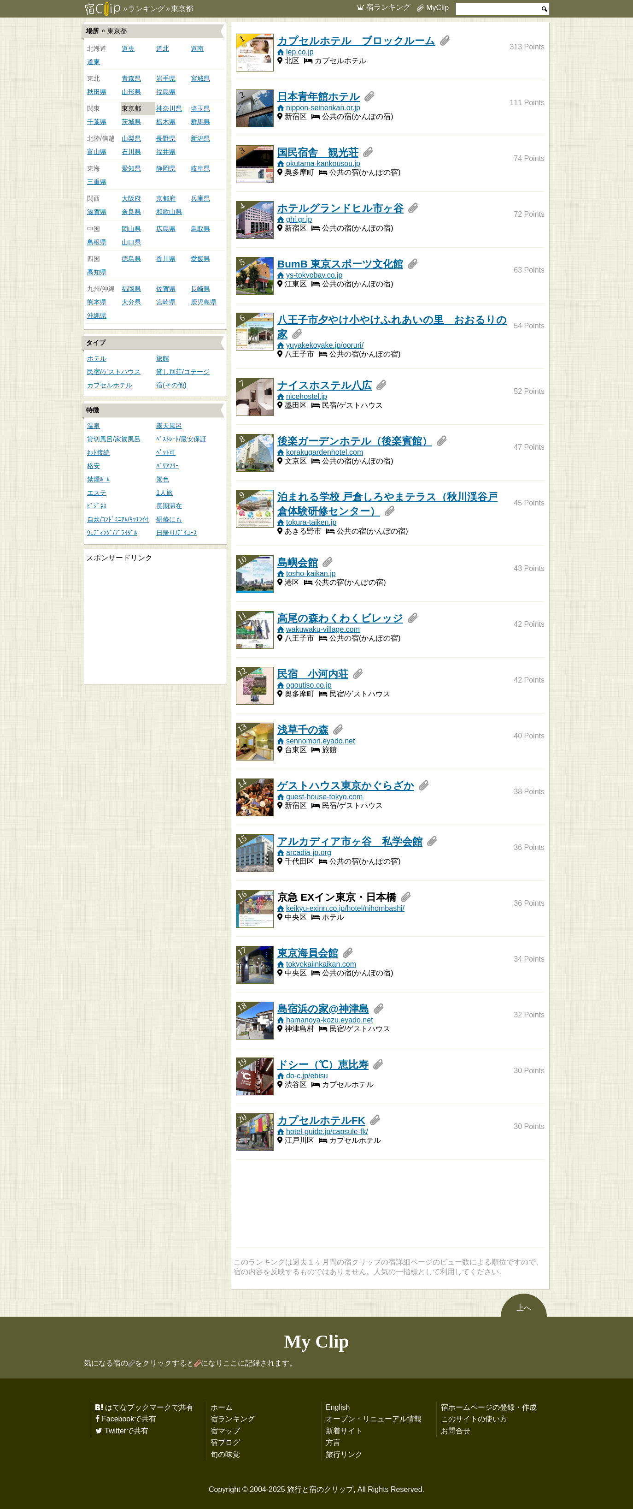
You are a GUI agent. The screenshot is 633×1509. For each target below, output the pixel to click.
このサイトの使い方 (474, 1418)
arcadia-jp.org (308, 852)
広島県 (166, 229)
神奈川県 (169, 108)
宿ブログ (225, 1442)
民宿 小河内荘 (312, 674)
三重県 (96, 181)
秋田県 (96, 92)
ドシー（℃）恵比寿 (323, 1064)
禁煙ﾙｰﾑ (98, 479)
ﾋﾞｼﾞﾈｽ (96, 506)
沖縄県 (96, 315)
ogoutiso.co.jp (309, 685)
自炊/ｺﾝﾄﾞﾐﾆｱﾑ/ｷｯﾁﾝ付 (118, 519)
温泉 (93, 425)
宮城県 (200, 78)
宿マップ (225, 1430)
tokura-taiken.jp (311, 522)
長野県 (166, 138)
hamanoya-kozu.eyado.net (329, 1019)
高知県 (96, 272)
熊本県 (96, 302)
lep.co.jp (300, 51)
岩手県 (166, 78)
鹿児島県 (204, 302)
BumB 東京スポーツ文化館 (340, 264)
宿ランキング (388, 7)
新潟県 (200, 138)
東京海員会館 (307, 953)
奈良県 (131, 211)
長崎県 (200, 288)
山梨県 (131, 138)
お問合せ (455, 1430)
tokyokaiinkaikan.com (321, 964)
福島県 (166, 92)
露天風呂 (169, 425)
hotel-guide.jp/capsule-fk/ (327, 1131)
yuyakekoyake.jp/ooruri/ (324, 345)
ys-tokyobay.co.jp (314, 275)
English (338, 1407)
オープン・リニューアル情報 (374, 1418)
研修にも (169, 519)
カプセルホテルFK (321, 1120)
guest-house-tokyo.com (324, 796)
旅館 (162, 358)
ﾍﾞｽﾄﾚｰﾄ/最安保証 (181, 439)
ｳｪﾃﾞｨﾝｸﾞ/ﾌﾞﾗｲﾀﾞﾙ (112, 532)
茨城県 (131, 122)
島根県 (96, 242)
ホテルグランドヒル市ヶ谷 (340, 208)
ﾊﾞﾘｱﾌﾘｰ (167, 466)
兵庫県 (200, 198)
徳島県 (131, 258)
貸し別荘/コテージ (183, 371)
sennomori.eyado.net (320, 740)
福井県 (166, 152)
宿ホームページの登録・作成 (489, 1407)
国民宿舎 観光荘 (317, 152)
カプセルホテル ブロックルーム (356, 41)
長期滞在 (169, 506)
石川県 (131, 152)
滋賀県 (96, 211)
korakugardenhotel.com (324, 452)
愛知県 (131, 168)
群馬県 (200, 122)
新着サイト (344, 1430)
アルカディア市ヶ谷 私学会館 (349, 841)
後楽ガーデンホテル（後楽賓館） (354, 441)
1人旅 (164, 492)
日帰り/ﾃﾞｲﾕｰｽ (176, 532)
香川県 (166, 258)
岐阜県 (200, 168)
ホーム (222, 1407)
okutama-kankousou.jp (323, 163)
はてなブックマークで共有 (149, 1407)
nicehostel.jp (306, 396)
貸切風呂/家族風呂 (114, 439)
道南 (197, 48)
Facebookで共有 (129, 1418)
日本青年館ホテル (318, 96)
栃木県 (166, 122)
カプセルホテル (109, 385)
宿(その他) (171, 385)
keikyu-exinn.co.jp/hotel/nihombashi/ (345, 908)
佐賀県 (166, 288)
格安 (93, 466)
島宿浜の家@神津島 (323, 1009)
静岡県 (166, 168)
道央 (128, 48)
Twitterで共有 (126, 1430)
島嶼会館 (297, 562)
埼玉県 (200, 108)
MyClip (437, 7)
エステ (96, 492)
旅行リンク (344, 1454)
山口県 (131, 242)
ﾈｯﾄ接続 (98, 452)
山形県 (131, 92)
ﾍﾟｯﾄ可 (166, 452)
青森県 (131, 78)
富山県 (96, 152)
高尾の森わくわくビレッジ (340, 618)
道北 (162, 48)
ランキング (146, 8)
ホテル (96, 358)
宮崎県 (166, 302)
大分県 (131, 302)
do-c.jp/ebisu (307, 1075)
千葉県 (96, 122)
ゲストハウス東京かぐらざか (345, 785)
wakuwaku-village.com (323, 629)
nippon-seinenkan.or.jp (323, 107)
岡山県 (131, 229)
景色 (162, 479)
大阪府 (131, 198)
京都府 (166, 198)
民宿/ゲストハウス (114, 371)
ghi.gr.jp (299, 219)
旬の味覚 (225, 1454)
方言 (333, 1442)
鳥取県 (200, 229)
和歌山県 (169, 211)
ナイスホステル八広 (324, 385)
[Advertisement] (153, 623)
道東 (93, 62)
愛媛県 (200, 258)
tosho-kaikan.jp (311, 573)
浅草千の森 (302, 730)
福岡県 (131, 288)
